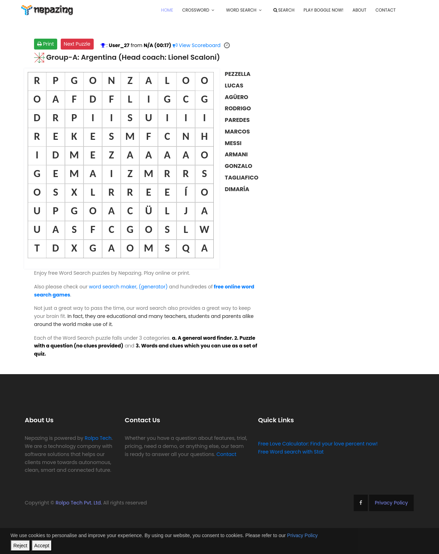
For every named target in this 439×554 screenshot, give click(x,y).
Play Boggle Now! (324, 10)
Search (283, 10)
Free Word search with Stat (291, 451)
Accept (41, 545)
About (359, 10)
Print (45, 44)
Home (167, 10)
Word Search (241, 10)
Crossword (195, 10)
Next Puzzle (77, 43)
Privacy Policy (391, 502)
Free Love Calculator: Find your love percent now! (318, 443)
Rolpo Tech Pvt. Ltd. (78, 502)
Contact (385, 10)
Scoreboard (197, 45)
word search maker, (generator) (128, 286)
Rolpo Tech (98, 438)
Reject (20, 545)
